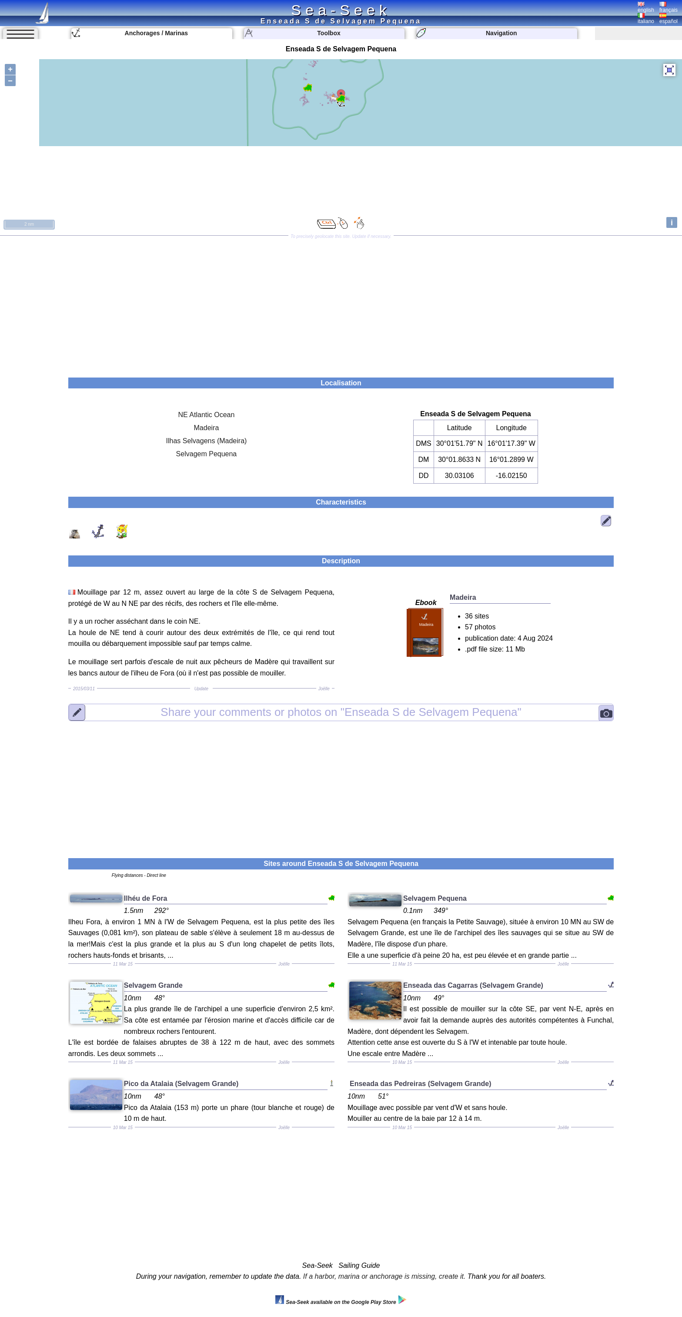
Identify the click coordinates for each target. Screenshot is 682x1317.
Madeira (206, 427)
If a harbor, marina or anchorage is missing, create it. (384, 1276)
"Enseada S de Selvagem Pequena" (340, 712)
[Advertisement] (341, 303)
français (668, 7)
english (646, 7)
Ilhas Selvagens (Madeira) (206, 441)
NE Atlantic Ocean (206, 414)
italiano (646, 18)
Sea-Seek (341, 10)
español (668, 18)
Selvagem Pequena (206, 454)
